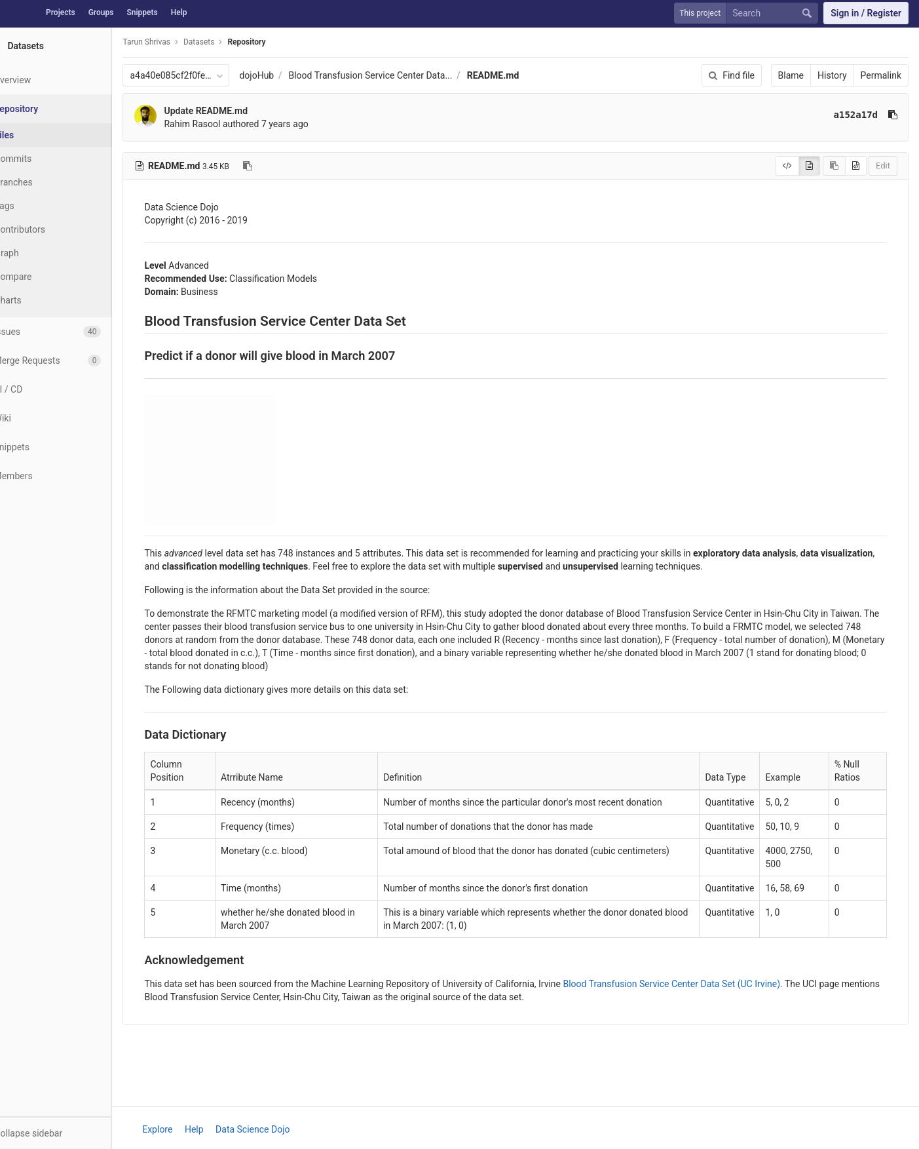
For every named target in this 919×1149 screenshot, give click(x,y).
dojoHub (288, 75)
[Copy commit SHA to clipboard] (892, 114)
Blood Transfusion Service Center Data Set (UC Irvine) (703, 984)
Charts (39, 300)
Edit (883, 165)
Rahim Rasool (224, 124)
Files (36, 135)
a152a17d (856, 114)
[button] (71, 1132)
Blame (791, 75)
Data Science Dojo (268, 1129)
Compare (45, 276)
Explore (174, 1129)
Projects (60, 12)
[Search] (774, 13)
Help (179, 12)
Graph (38, 253)
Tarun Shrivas (178, 42)
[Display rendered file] (809, 166)
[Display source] (787, 166)
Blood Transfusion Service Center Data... (402, 75)
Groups (101, 12)
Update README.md (238, 111)
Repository (278, 42)
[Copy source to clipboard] (834, 166)
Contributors (51, 229)
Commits (45, 158)
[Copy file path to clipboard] (280, 165)
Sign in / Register (866, 13)
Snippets (141, 12)
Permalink (881, 75)
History (832, 75)
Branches (45, 182)
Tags (36, 206)
